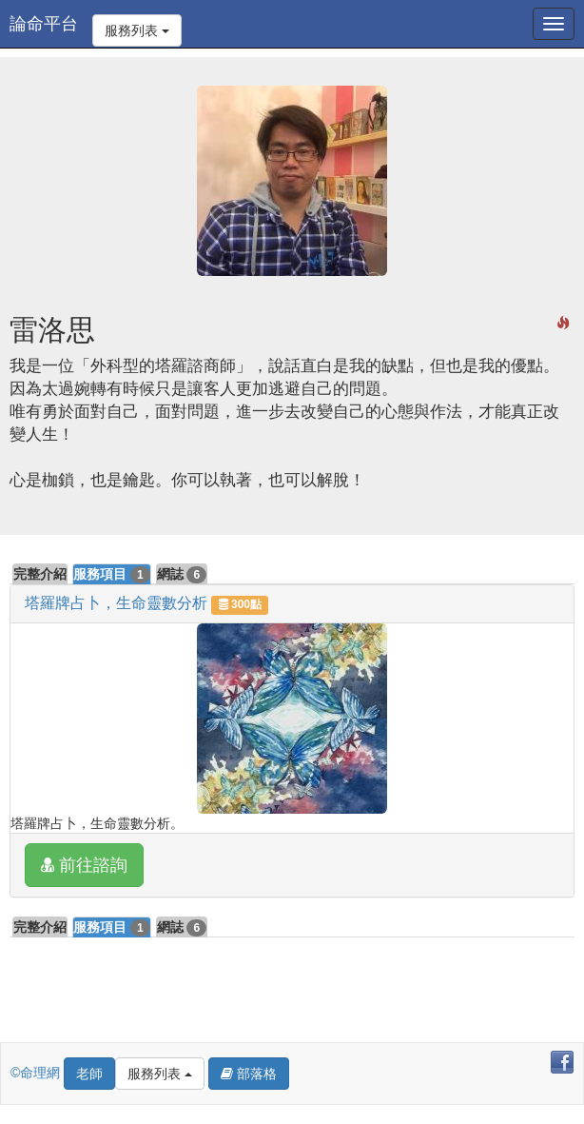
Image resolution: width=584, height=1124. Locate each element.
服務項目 (111, 574)
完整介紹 (40, 574)
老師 (89, 1073)
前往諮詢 (84, 865)
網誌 (182, 574)
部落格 (249, 1073)
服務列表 (137, 30)
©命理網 (37, 1072)
